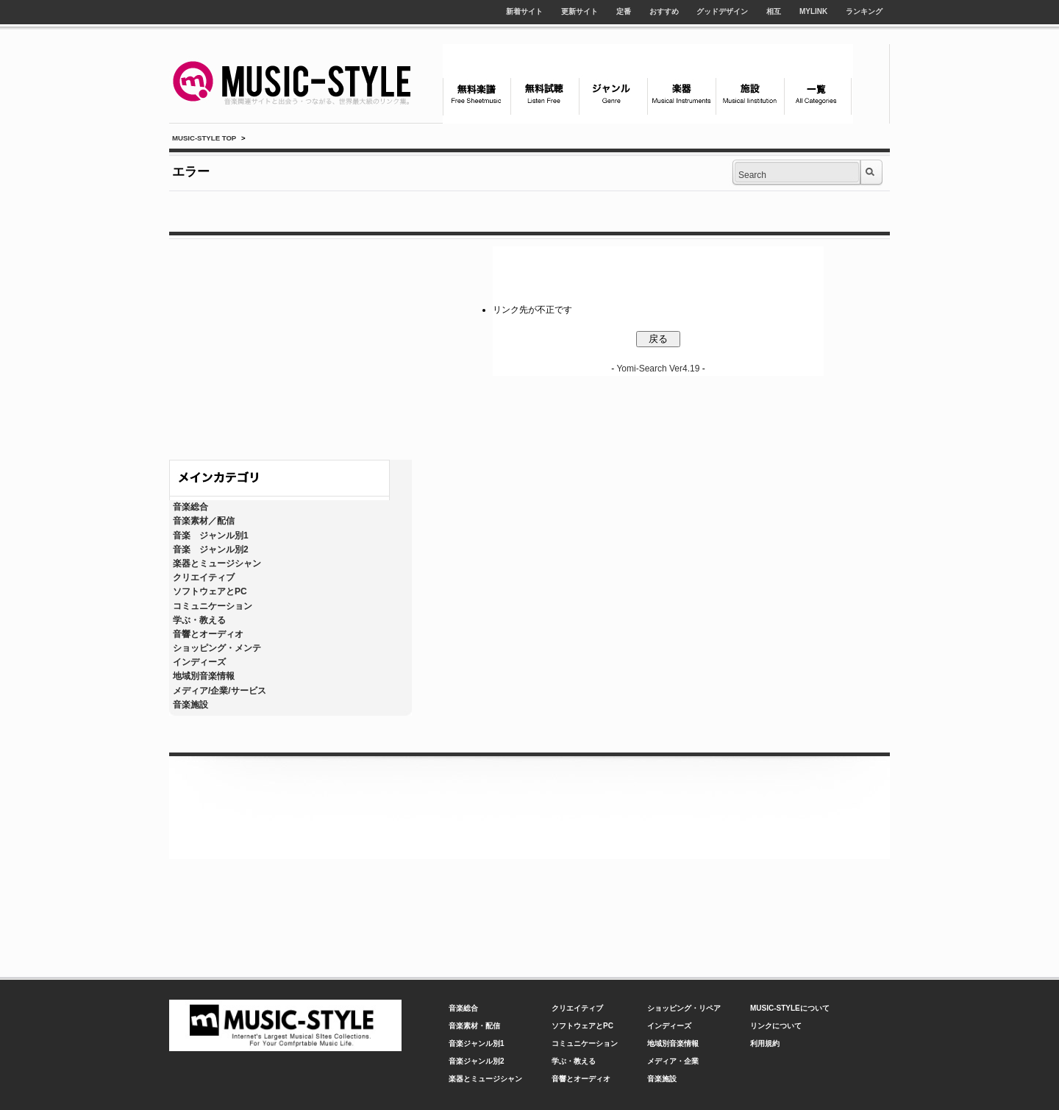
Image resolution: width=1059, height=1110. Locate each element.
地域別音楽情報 (204, 676)
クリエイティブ (204, 577)
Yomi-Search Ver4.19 (657, 368)
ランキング (864, 11)
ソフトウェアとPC (210, 591)
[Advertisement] (290, 346)
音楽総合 (190, 507)
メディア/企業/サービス (219, 691)
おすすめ (664, 11)
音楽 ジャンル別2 (211, 549)
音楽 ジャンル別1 (211, 535)
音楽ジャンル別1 (476, 1043)
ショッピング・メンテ (217, 648)
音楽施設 (190, 705)
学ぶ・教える (199, 620)
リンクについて (776, 1026)
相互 (773, 11)
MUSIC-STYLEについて (790, 1008)
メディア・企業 (673, 1061)
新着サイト (524, 11)
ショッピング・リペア (684, 1008)
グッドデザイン (722, 11)
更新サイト (579, 11)
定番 (623, 11)
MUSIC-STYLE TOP (204, 138)
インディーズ (199, 662)
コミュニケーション (212, 606)
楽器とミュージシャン (217, 563)
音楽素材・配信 (474, 1026)
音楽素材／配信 (204, 521)
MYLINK (813, 11)
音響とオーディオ (208, 634)
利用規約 (765, 1043)
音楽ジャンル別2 (476, 1061)
